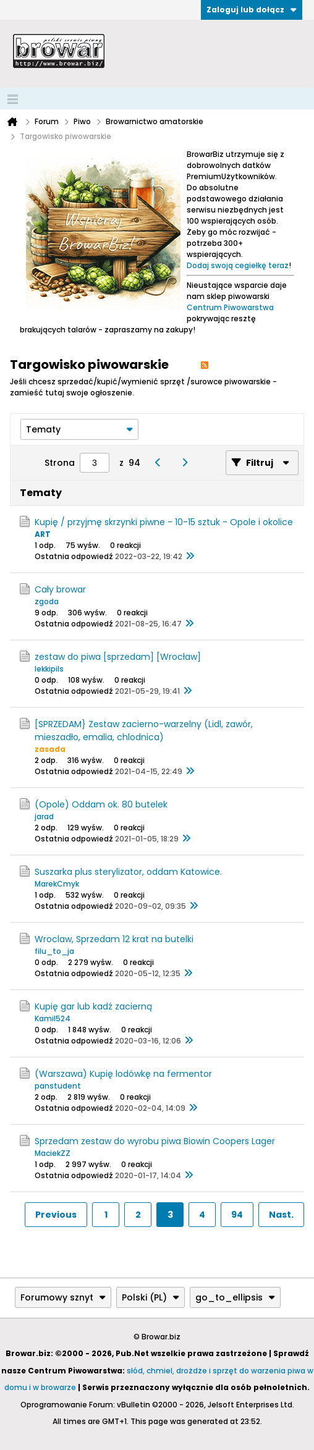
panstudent (58, 1086)
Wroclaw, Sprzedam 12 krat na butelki (114, 939)
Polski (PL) (150, 1297)
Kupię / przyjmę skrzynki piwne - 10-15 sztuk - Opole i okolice (164, 522)
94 (237, 1214)
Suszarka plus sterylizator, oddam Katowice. (128, 872)
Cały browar (60, 589)
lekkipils (49, 669)
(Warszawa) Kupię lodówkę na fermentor (123, 1074)
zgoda (47, 601)
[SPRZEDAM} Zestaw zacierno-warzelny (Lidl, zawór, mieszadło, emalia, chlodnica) (144, 730)
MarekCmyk (57, 884)
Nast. (281, 1214)
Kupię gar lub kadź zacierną (93, 1006)
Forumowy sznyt (63, 1297)
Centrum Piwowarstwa (230, 307)
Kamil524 (52, 1018)
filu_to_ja (54, 951)
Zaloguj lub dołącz (251, 9)
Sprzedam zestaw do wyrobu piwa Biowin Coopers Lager (155, 1141)
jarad (44, 816)
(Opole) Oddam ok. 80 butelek (101, 804)
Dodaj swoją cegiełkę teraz (238, 265)
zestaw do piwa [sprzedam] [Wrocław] (118, 657)
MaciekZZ (52, 1153)
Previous (56, 1214)
